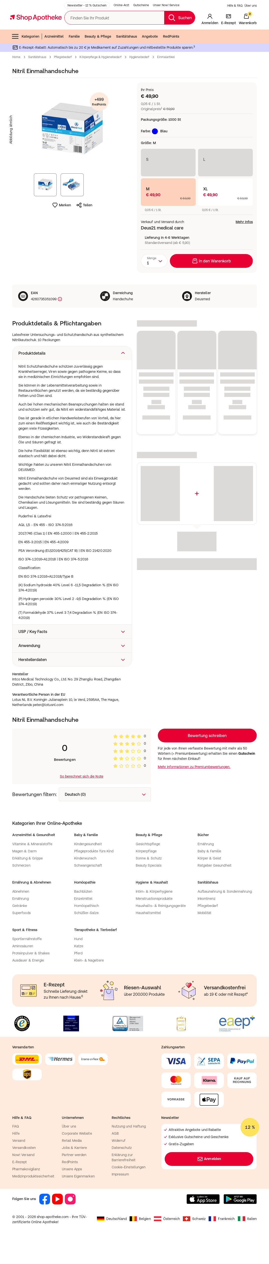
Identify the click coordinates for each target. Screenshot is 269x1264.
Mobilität (205, 937)
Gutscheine (141, 29)
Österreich (167, 1243)
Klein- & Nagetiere (89, 985)
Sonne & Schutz (149, 883)
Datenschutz (122, 1172)
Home (16, 81)
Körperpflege (146, 876)
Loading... (207, 760)
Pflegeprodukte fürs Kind (94, 876)
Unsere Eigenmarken (78, 1201)
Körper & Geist (209, 883)
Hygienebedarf (139, 81)
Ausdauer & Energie (28, 985)
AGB (115, 1158)
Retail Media (72, 1165)
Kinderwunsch (85, 883)
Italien (247, 1243)
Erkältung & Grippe (27, 883)
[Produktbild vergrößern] (72, 154)
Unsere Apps (72, 1194)
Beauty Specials (148, 890)
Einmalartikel (166, 81)
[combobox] (154, 285)
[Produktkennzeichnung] (59, 323)
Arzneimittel (54, 61)
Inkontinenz (207, 923)
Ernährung (206, 869)
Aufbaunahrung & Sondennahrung (225, 916)
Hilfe (16, 1158)
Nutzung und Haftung (129, 1151)
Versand (18, 1165)
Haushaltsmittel (148, 937)
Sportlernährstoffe (27, 963)
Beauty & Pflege (98, 61)
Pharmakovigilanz (26, 1194)
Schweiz (194, 1243)
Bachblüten (83, 916)
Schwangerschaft (88, 890)
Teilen (84, 230)
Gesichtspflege (148, 869)
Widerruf (119, 1165)
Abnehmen (20, 916)
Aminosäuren (22, 971)
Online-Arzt (121, 29)
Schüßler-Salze (86, 937)
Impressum (120, 1199)
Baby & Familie (209, 876)
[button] (72, 378)
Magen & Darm (24, 876)
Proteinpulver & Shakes (31, 978)
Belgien (140, 1243)
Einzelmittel (83, 923)
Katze (78, 971)
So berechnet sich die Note (81, 801)
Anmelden (209, 1184)
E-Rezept (19, 1187)
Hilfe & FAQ (234, 30)
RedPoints (171, 61)
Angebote (150, 61)
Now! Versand (23, 1179)
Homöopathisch (86, 930)
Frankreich (222, 1243)
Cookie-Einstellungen (129, 1192)
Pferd (78, 978)
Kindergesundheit (88, 869)
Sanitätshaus (126, 61)
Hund (78, 963)
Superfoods (21, 937)
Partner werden (74, 1179)
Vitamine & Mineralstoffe (32, 869)
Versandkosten (24, 1172)
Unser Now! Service (166, 29)
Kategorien (25, 61)
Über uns (250, 30)
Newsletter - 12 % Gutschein (87, 30)
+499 (99, 126)
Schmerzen (21, 890)
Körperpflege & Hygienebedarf (100, 81)
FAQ (15, 1151)
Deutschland (112, 1243)
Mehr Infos (244, 246)
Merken (61, 230)
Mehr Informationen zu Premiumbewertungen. (194, 791)
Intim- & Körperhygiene (154, 916)
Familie (74, 61)
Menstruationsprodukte (154, 923)
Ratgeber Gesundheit (214, 890)
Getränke (19, 930)
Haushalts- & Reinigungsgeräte (161, 930)
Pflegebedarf (63, 81)
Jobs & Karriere (74, 1172)
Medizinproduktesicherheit (33, 1201)
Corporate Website (77, 1158)
